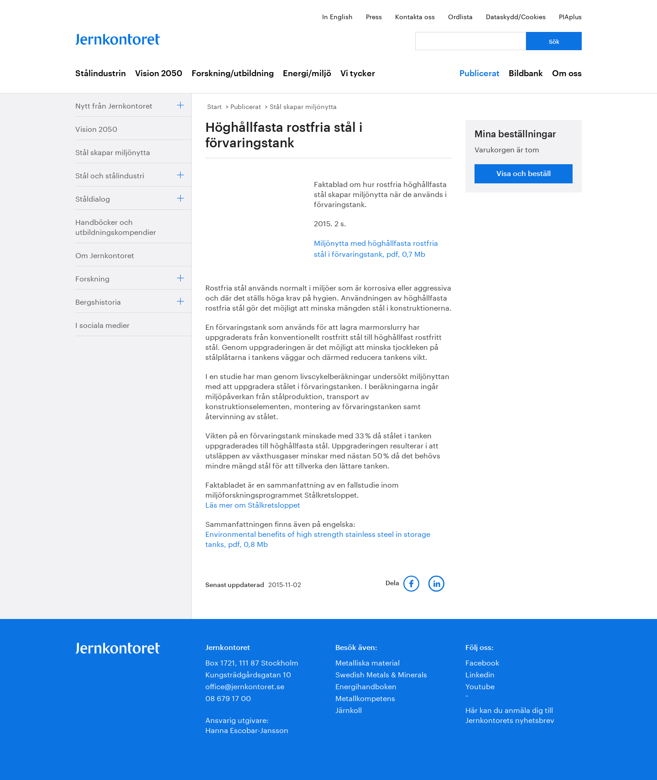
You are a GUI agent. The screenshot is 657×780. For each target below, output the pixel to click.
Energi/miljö (307, 73)
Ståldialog (92, 197)
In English (337, 16)
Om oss (567, 73)
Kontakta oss (415, 16)
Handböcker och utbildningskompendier (115, 226)
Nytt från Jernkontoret (113, 104)
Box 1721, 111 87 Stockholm (251, 661)
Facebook (482, 661)
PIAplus (570, 16)
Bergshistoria (98, 301)
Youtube (480, 685)
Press (374, 16)
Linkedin (480, 673)
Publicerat (479, 73)
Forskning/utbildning (233, 73)
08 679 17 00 (228, 697)
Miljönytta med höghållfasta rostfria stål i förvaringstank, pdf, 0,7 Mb (376, 247)
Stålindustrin (100, 73)
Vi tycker (357, 73)
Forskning (92, 277)
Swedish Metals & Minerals (381, 673)
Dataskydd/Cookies (516, 16)
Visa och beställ (523, 173)
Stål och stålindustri (109, 174)
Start (214, 106)
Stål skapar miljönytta (112, 151)
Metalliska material (367, 661)
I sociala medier (102, 324)
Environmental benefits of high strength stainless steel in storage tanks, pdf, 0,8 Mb (317, 538)
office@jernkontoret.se (244, 685)
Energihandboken (365, 685)
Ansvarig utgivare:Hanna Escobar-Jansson (246, 724)
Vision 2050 (158, 73)
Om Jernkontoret (104, 254)
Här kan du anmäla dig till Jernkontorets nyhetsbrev (509, 714)
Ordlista (460, 16)
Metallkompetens (365, 697)
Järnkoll (348, 709)
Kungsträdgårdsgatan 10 (248, 673)
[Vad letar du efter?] (470, 41)
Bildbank (526, 73)
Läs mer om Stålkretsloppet (252, 504)
